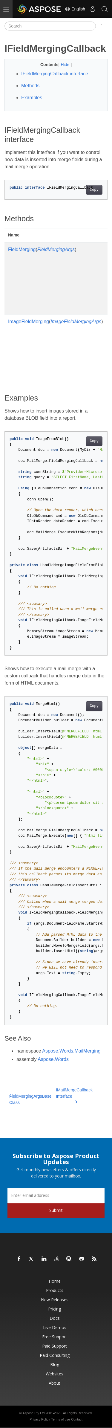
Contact (76, 1419)
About (54, 1383)
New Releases (54, 1299)
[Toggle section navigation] (102, 26)
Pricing (54, 1309)
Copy (94, 190)
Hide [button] (65, 64)
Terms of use (60, 1419)
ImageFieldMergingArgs (75, 321)
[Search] (50, 26)
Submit (56, 1210)
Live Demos (54, 1327)
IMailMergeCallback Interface (74, 1096)
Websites (54, 1374)
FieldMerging (22, 249)
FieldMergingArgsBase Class (30, 1099)
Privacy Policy (40, 1419)
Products (54, 1290)
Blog (54, 1364)
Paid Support (54, 1346)
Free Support (54, 1337)
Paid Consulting (55, 1355)
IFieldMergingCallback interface (54, 73)
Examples (31, 97)
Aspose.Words (53, 1059)
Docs (55, 1318)
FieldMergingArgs (56, 249)
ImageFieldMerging (28, 321)
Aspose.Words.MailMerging (71, 1050)
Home (55, 1281)
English (75, 9)
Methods (30, 85)
